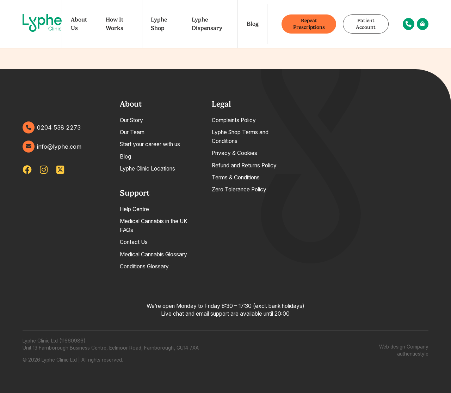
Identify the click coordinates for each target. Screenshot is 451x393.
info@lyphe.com (52, 147)
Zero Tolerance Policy (239, 189)
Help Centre (134, 209)
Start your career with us (150, 144)
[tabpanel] (158, 136)
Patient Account (366, 23)
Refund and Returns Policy (244, 165)
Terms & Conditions (236, 177)
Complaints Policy (234, 120)
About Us (79, 23)
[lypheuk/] (44, 169)
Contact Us (134, 242)
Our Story (131, 120)
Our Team (132, 132)
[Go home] (42, 24)
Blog (253, 23)
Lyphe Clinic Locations (147, 168)
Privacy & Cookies (234, 153)
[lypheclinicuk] (27, 169)
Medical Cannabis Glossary (153, 254)
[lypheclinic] (60, 169)
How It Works (114, 23)
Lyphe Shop (159, 23)
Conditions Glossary (144, 266)
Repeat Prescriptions (309, 23)
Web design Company (403, 347)
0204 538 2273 (52, 127)
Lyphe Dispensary (207, 23)
